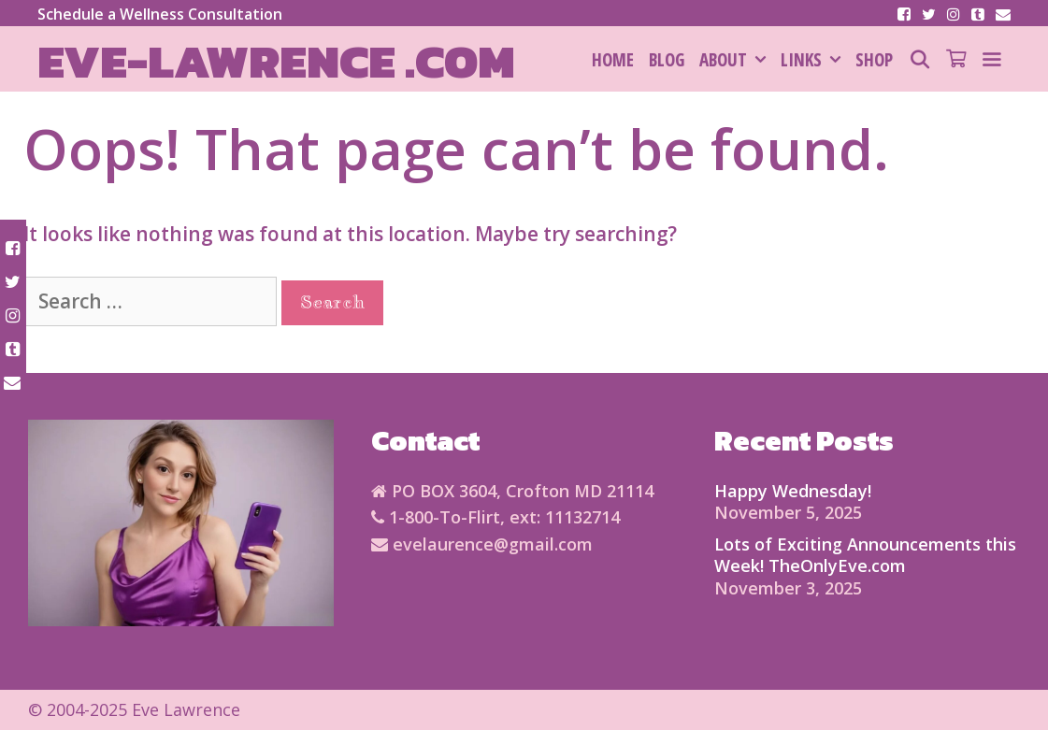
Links (814, 60)
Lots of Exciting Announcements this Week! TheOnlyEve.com (865, 555)
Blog (666, 60)
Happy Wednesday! (792, 491)
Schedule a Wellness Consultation (159, 14)
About (736, 60)
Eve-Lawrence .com (276, 61)
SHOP (874, 60)
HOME (613, 60)
